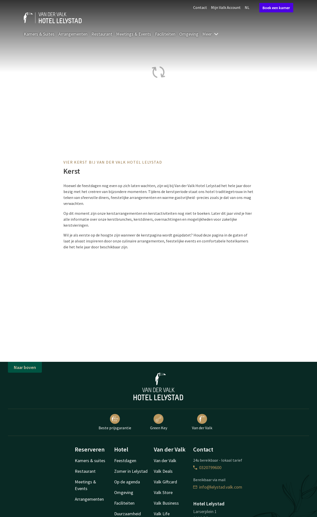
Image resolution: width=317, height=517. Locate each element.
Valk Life (162, 514)
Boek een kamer (276, 7)
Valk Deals (163, 471)
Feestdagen (125, 460)
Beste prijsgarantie (115, 422)
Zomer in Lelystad (131, 471)
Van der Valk (202, 422)
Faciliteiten (165, 34)
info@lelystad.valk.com (217, 487)
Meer (210, 34)
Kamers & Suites (39, 34)
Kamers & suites (90, 460)
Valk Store (163, 492)
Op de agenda (127, 482)
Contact (200, 7)
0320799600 (207, 467)
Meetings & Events (133, 34)
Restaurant (101, 34)
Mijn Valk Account (226, 7)
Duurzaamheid (127, 514)
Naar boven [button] (25, 367)
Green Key (158, 422)
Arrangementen (72, 34)
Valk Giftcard (165, 482)
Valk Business (166, 503)
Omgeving (188, 34)
